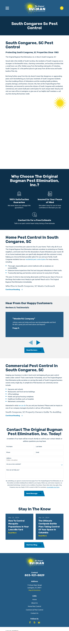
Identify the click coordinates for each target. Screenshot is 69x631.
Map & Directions (34, 526)
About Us (34, 539)
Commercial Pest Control (34, 546)
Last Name (39, 382)
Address (8, 394)
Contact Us (34, 549)
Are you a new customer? (13, 400)
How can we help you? (12, 406)
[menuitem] (8, 571)
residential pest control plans (36, 195)
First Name (9, 382)
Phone (8, 388)
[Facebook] (30, 559)
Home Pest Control (34, 542)
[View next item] (38, 278)
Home (34, 536)
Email (37, 388)
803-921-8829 (34, 511)
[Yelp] (34, 559)
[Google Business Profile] (39, 559)
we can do (22, 341)
